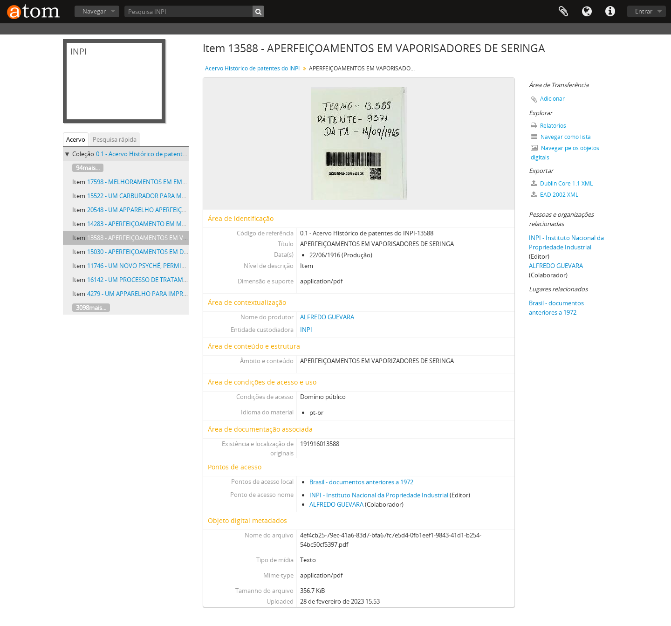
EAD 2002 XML (554, 195)
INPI (306, 329)
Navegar (94, 11)
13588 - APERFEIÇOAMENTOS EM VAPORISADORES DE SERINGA (174, 238)
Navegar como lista (561, 137)
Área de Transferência (563, 11)
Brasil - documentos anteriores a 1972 (361, 482)
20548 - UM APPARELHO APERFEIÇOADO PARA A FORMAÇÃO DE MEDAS (186, 210)
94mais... (88, 168)
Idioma (586, 11)
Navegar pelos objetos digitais (565, 152)
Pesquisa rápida (115, 139)
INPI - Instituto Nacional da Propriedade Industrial (378, 495)
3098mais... (91, 307)
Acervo (75, 139)
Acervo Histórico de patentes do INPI (252, 68)
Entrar (643, 11)
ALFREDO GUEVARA (327, 317)
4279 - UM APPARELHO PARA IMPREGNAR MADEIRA (158, 293)
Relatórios (548, 126)
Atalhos (610, 11)
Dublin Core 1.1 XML (562, 183)
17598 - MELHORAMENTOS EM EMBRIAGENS (149, 182)
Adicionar (552, 99)
